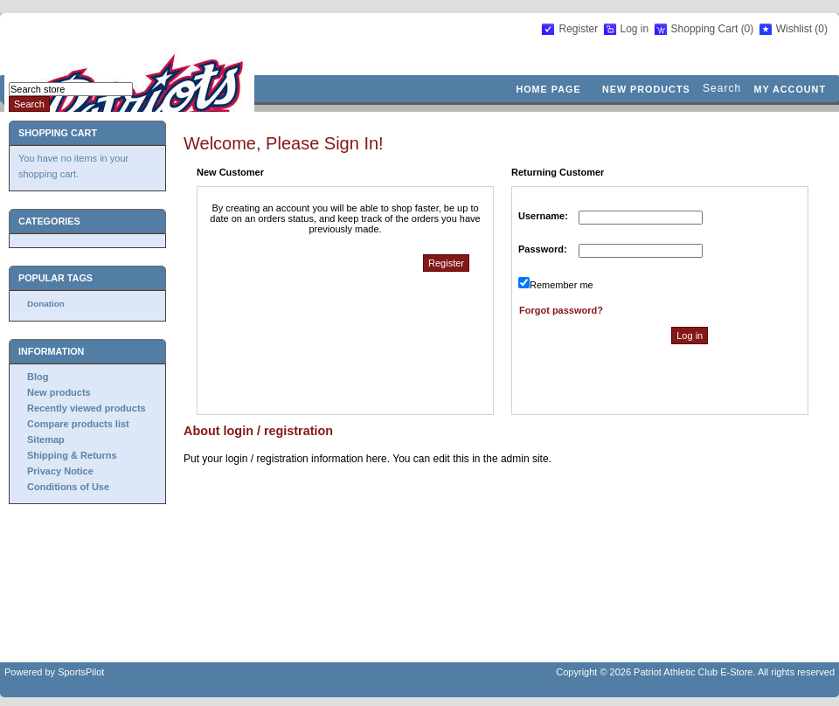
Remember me (561, 285)
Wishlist (794, 29)
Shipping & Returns (72, 455)
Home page (548, 89)
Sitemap (46, 439)
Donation (46, 303)
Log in (635, 29)
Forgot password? (561, 310)
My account (789, 89)
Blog (37, 376)
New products (646, 89)
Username (541, 216)
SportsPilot (81, 672)
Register (578, 29)
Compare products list (78, 424)
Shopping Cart (706, 29)
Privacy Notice (60, 471)
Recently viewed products (86, 408)
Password (541, 249)
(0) (747, 29)
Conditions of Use (68, 486)
